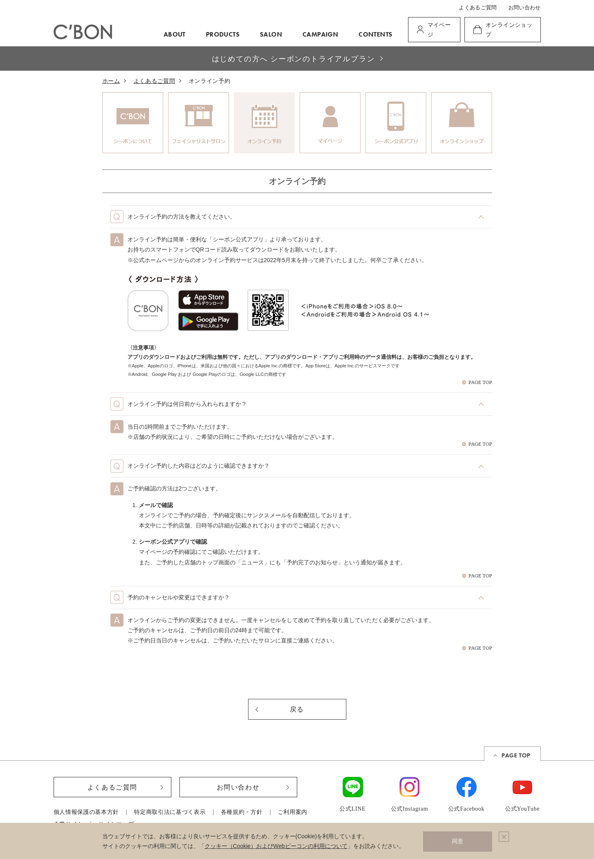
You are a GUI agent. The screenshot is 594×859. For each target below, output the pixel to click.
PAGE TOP (515, 755)
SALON (271, 34)
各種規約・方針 (242, 812)
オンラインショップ (509, 30)
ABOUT (175, 34)
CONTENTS (375, 34)
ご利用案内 (293, 812)
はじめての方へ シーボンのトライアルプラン (293, 58)
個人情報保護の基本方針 (86, 812)
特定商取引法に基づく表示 (169, 812)
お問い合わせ (524, 7)
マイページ (439, 30)
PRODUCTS (223, 34)
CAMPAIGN (320, 34)
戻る (297, 709)
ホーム (111, 81)
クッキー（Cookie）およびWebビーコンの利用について (276, 846)
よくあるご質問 (478, 7)
